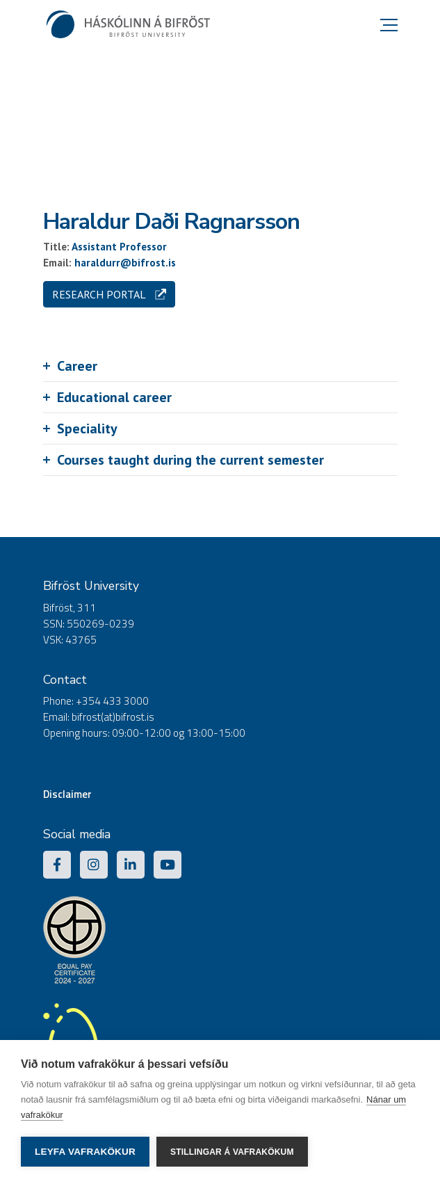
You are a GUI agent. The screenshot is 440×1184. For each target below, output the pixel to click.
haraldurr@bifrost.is (125, 262)
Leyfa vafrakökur (85, 1151)
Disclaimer (67, 794)
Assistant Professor (119, 246)
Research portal (109, 294)
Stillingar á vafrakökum (232, 1152)
